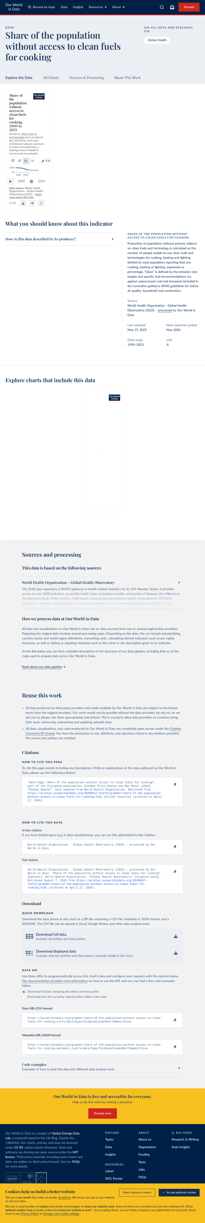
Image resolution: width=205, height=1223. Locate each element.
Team (142, 1170)
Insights (78, 7)
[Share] (183, 203)
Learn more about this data (126, 200)
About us (144, 1147)
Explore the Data (18, 78)
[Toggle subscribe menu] (172, 7)
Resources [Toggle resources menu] (98, 7)
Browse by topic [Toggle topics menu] (41, 7)
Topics (109, 1147)
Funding (143, 1162)
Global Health (157, 40)
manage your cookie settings (61, 1213)
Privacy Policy (30, 1213)
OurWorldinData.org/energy (25, 205)
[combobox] (162, 7)
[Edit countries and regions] (175, 122)
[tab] (19, 122)
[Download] (174, 203)
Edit (177, 122)
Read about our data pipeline (43, 667)
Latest (109, 1179)
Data (64, 7)
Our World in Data (13, 7)
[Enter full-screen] (192, 203)
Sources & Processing (87, 78)
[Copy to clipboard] (170, 784)
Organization (147, 1155)
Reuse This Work (127, 78)
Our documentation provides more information (55, 987)
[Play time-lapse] (12, 192)
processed (165, 310)
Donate (189, 7)
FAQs (76, 1170)
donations (64, 1197)
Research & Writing (185, 1147)
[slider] (33, 191)
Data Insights (181, 1155)
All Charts (51, 78)
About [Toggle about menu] (118, 7)
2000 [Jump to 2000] (23, 191)
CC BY (48, 205)
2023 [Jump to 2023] (190, 191)
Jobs (141, 1177)
